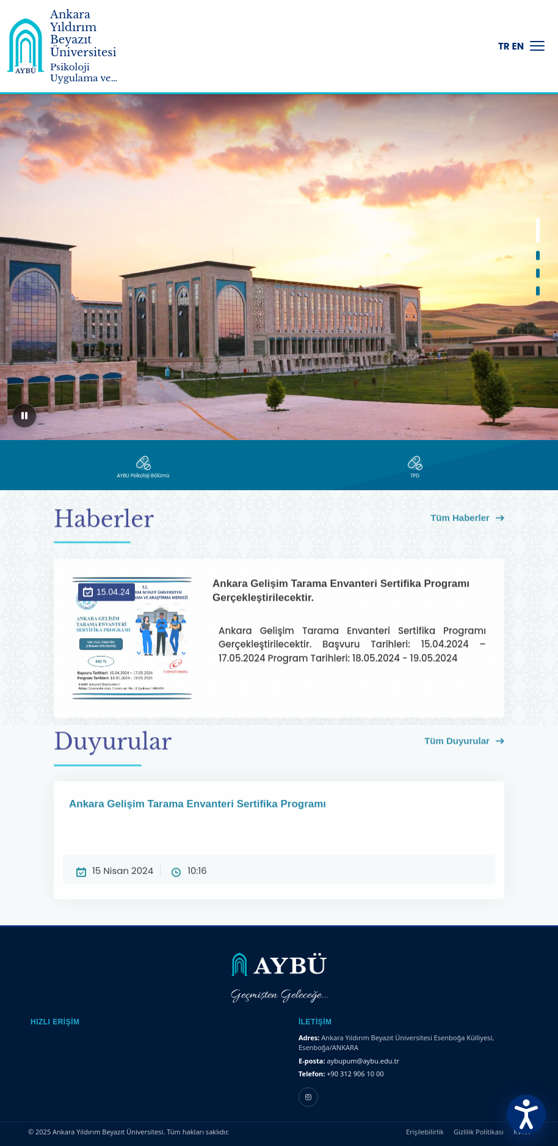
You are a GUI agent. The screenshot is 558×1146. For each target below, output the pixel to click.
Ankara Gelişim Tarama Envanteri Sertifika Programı (279, 824)
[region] (279, 256)
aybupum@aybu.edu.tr (363, 1060)
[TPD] (415, 468)
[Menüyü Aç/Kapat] (537, 45)
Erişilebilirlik (425, 1131)
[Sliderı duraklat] (24, 415)
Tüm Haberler (467, 524)
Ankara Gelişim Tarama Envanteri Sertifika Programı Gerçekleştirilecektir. (349, 614)
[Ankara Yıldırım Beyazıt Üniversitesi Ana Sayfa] (25, 45)
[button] (538, 230)
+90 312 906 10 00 (355, 1073)
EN (518, 46)
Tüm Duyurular (464, 746)
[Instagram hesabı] (308, 1097)
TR (504, 46)
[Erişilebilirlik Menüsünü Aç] (526, 1114)
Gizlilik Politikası (479, 1131)
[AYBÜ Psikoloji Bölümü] (143, 468)
